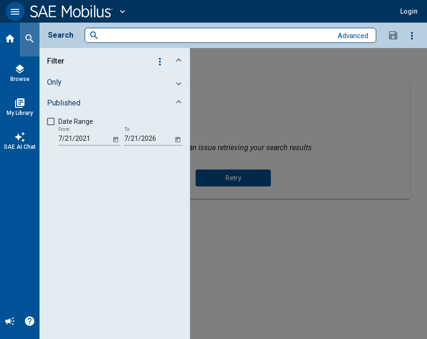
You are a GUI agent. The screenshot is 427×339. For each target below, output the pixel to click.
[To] (148, 139)
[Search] (30, 39)
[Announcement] (10, 322)
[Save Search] (393, 34)
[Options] (412, 35)
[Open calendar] (115, 139)
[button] (15, 11)
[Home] (10, 39)
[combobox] (215, 35)
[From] (84, 139)
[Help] (30, 322)
